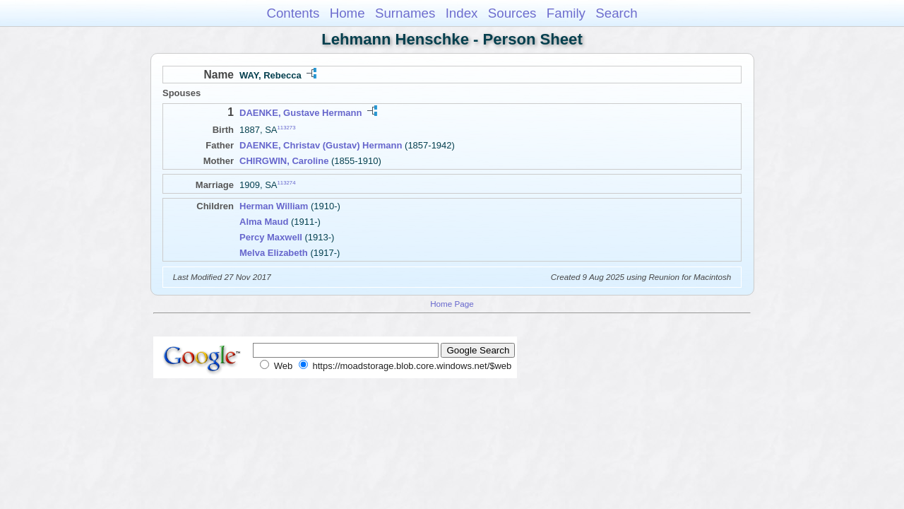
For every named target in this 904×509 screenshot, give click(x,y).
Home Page (452, 303)
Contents (292, 13)
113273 (287, 127)
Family (566, 13)
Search (616, 13)
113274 (287, 182)
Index (462, 13)
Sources (512, 13)
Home (347, 13)
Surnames (405, 13)
